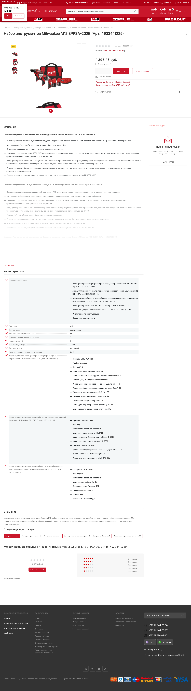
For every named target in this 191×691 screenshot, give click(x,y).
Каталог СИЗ (120, 625)
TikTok (105, 669)
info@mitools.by (155, 649)
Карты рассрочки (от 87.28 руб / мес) (113, 85)
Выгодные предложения (16, 623)
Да (8, 16)
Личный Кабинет (79, 618)
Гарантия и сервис (42, 639)
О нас (37, 618)
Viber (150, 642)
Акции (7, 618)
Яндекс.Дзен (98, 669)
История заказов (80, 622)
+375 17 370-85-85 (157, 635)
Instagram (86, 669)
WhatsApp (164, 642)
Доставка (39, 629)
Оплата (38, 625)
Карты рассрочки (42, 632)
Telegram (92, 669)
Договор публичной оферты (46, 647)
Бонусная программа (14, 628)
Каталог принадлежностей (126, 622)
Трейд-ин (8, 633)
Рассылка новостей (81, 629)
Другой (18, 16)
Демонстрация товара (44, 643)
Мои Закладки (78, 625)
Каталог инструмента (124, 618)
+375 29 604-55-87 (158, 630)
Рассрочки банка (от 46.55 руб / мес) (113, 82)
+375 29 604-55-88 (78, 2)
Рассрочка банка (42, 636)
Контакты (38, 622)
